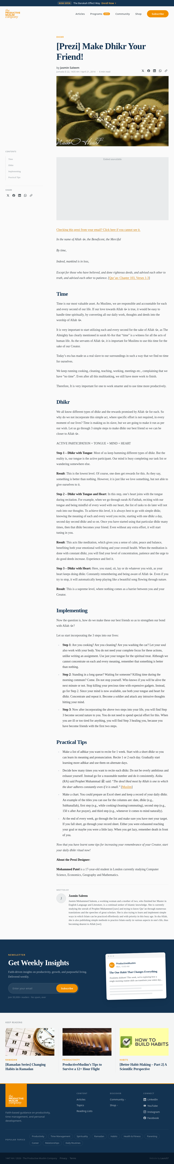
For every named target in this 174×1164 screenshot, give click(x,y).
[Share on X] (142, 70)
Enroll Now (109, 3)
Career (35, 1142)
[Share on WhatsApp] (160, 70)
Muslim (127, 787)
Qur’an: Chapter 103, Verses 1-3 (129, 278)
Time (10, 159)
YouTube (150, 1105)
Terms (73, 1158)
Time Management (60, 1136)
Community (122, 13)
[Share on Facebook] (148, 70)
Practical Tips (14, 177)
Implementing (14, 171)
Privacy (63, 1158)
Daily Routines (73, 1142)
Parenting (152, 1136)
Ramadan (11, 1059)
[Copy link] (166, 70)
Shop (138, 13)
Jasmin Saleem (69, 68)
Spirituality (82, 1136)
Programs (100, 13)
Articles (80, 13)
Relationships (52, 1142)
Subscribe (158, 13)
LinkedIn (150, 1099)
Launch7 (164, 1158)
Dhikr (60, 37)
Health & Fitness (132, 1136)
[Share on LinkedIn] (154, 70)
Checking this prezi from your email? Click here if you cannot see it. (98, 229)
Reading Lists (84, 1111)
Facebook (151, 1118)
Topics (80, 1105)
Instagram (151, 1111)
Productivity (71, 1059)
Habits (124, 1059)
